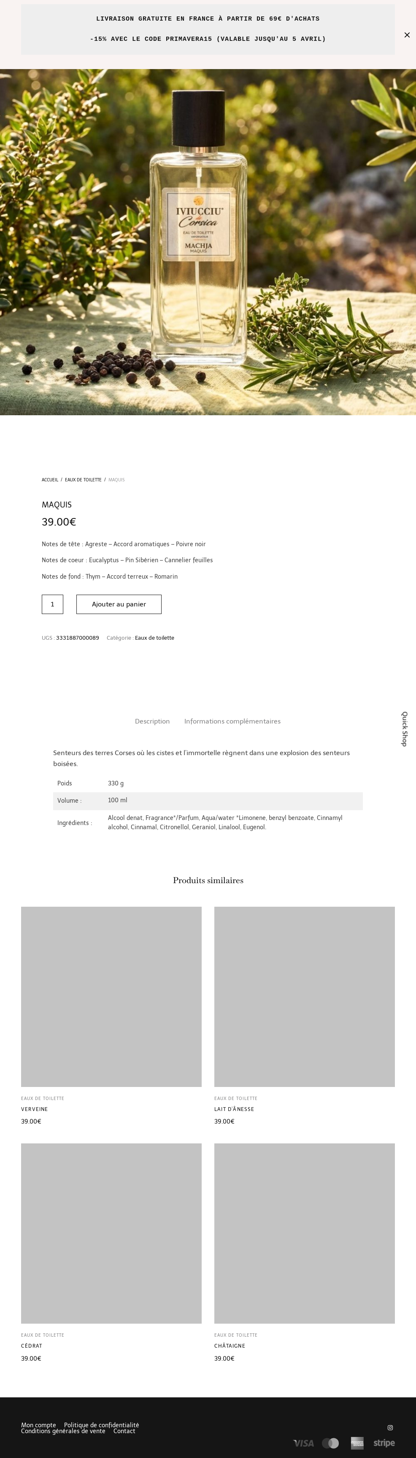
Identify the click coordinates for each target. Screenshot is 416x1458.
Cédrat (31, 1346)
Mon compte (38, 1426)
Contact (124, 1431)
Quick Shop (405, 729)
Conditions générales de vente (63, 1431)
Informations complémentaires (232, 721)
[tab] (152, 721)
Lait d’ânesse (234, 1109)
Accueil (50, 480)
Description (152, 721)
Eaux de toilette (83, 480)
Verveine (35, 1109)
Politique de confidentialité (101, 1426)
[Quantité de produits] (52, 604)
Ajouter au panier (119, 604)
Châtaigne (230, 1346)
